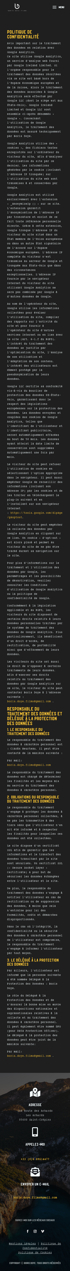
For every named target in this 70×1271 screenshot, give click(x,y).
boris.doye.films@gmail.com (29, 701)
